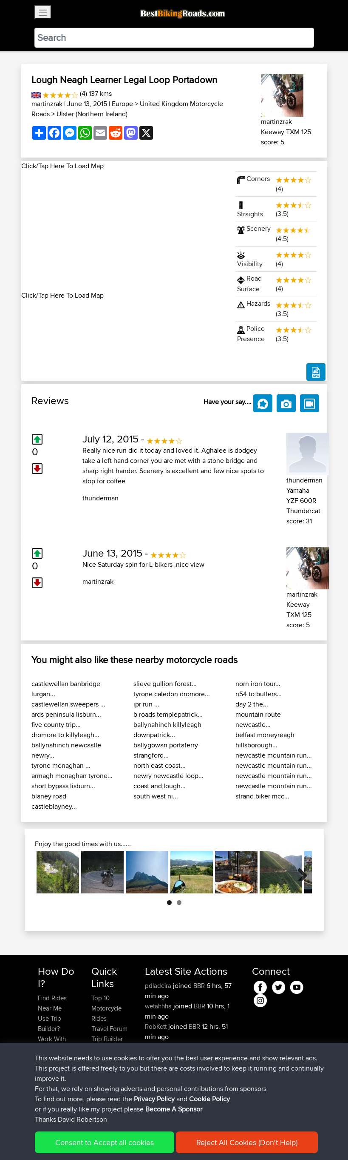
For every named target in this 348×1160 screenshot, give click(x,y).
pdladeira (159, 985)
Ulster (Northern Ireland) (92, 114)
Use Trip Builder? (49, 1023)
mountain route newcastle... (258, 719)
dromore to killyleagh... (65, 735)
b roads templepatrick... (168, 714)
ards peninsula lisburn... (66, 714)
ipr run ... (146, 704)
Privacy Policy (151, 1141)
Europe (122, 104)
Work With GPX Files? (52, 1044)
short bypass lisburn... (63, 786)
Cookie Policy (194, 1141)
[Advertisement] (123, 230)
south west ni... (155, 796)
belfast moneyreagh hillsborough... (264, 740)
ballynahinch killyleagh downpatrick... (167, 730)
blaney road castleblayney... (54, 801)
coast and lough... (159, 786)
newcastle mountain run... (273, 755)
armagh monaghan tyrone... (72, 776)
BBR (199, 985)
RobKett (156, 1026)
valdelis (156, 1067)
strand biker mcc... (262, 796)
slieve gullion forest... (165, 684)
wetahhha (159, 1006)
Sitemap (117, 1141)
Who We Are (108, 1049)
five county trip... (56, 724)
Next (299, 872)
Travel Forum (109, 1028)
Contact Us (106, 1059)
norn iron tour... (257, 684)
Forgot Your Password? (54, 1064)
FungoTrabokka (167, 1046)
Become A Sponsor (52, 1084)
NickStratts (160, 1077)
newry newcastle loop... (168, 776)
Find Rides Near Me (52, 1003)
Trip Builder (107, 1038)
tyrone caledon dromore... (171, 694)
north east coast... (159, 765)
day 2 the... (251, 704)
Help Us (102, 1069)
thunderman (100, 498)
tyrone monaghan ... (61, 765)
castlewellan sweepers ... (68, 704)
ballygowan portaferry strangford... (165, 750)
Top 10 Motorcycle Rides (106, 1008)
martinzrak (46, 104)
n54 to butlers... (258, 694)
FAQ (43, 1100)
